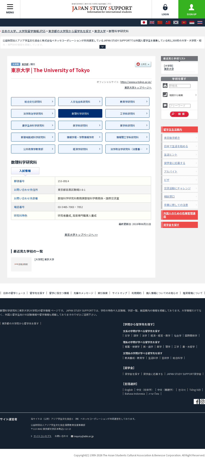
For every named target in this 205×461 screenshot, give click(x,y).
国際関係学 (191, 335)
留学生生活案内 (172, 129)
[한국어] (176, 22)
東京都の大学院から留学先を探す (20, 323)
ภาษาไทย (154, 393)
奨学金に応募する (174, 163)
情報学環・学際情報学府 (80, 137)
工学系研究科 (127, 113)
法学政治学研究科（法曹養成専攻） (129, 149)
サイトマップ (119, 293)
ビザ (166, 180)
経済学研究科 (80, 149)
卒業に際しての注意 (176, 205)
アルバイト (170, 171)
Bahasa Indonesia (135, 393)
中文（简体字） (145, 389)
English (129, 389)
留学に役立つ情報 (59, 293)
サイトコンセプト (41, 436)
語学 (135, 335)
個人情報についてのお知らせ (162, 293)
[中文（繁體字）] (168, 22)
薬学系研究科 (127, 125)
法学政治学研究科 (33, 113)
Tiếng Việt (195, 389)
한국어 (182, 389)
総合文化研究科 (33, 101)
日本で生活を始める (176, 146)
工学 (176, 346)
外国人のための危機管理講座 (179, 214)
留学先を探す (37, 293)
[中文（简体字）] (160, 22)
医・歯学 (148, 346)
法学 (144, 335)
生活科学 (153, 358)
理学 (167, 346)
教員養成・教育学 (135, 358)
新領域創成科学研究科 (33, 137)
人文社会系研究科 (80, 101)
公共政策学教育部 (33, 149)
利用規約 (136, 293)
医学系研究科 (80, 125)
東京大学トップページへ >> (81, 235)
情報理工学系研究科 (127, 137)
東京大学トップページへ (137, 87)
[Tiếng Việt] (184, 22)
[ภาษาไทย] (200, 22)
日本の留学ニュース (14, 293)
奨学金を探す (171, 225)
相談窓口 (169, 196)
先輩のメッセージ (83, 293)
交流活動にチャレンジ (177, 188)
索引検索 (103, 293)
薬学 (159, 346)
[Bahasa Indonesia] (192, 22)
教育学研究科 (127, 101)
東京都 (25, 64)
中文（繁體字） (166, 389)
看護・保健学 (132, 346)
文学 (127, 335)
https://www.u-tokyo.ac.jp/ (136, 82)
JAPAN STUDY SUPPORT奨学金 (184, 374)
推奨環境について (193, 293)
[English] (152, 22)
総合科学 (178, 358)
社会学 (177, 335)
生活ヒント (170, 154)
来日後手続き (172, 138)
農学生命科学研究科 (33, 125)
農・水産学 (188, 346)
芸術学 (165, 358)
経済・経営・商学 (160, 335)
